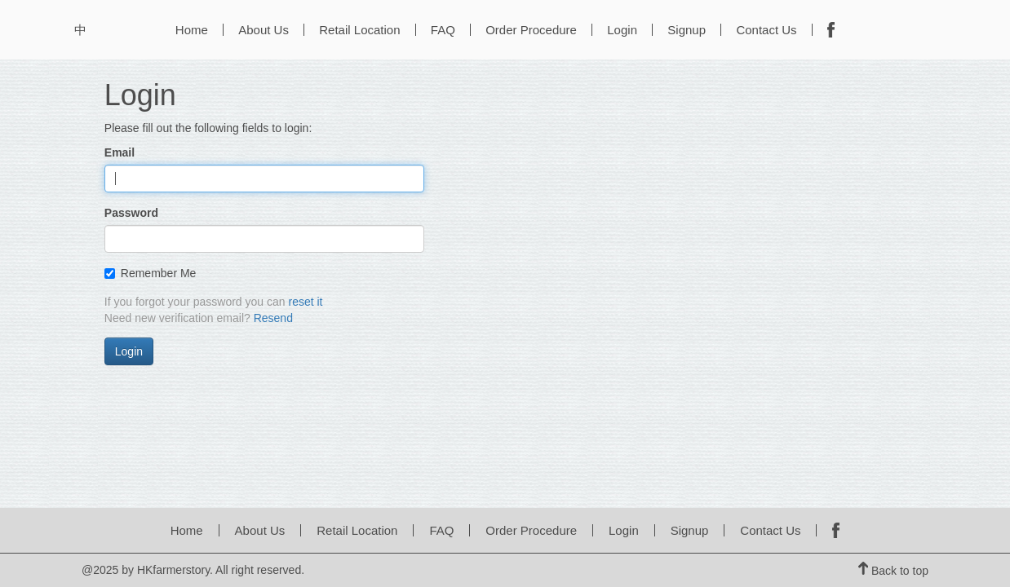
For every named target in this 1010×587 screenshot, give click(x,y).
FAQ (443, 30)
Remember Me (150, 273)
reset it (305, 301)
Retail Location (359, 30)
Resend (273, 317)
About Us (263, 30)
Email (119, 152)
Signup (686, 30)
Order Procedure (531, 30)
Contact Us (766, 30)
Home (191, 30)
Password (131, 212)
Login (622, 30)
